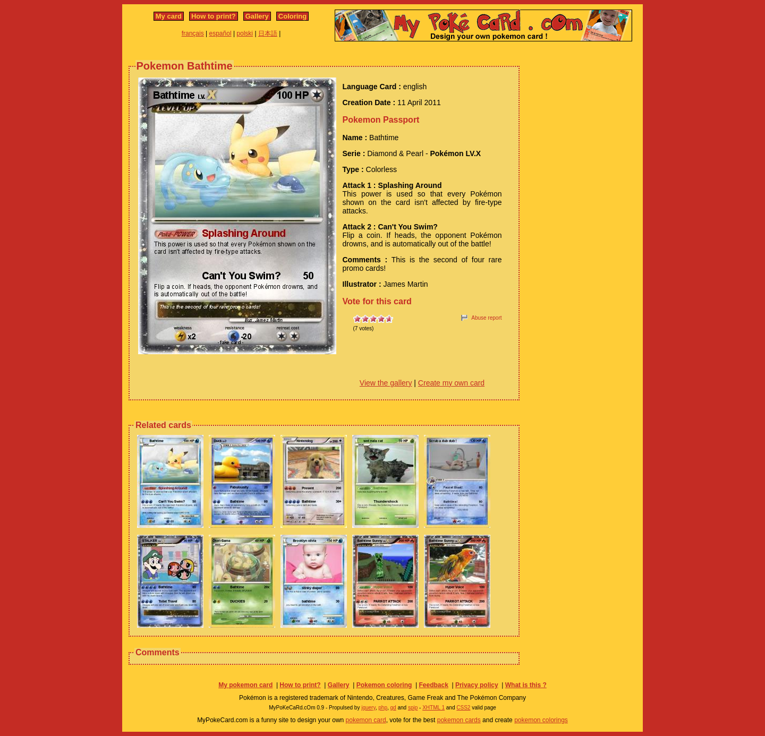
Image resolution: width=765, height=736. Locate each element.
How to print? (213, 16)
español (220, 33)
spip (413, 708)
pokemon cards (459, 720)
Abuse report (486, 318)
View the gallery (386, 383)
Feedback (433, 685)
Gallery (257, 16)
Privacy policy (476, 685)
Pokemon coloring (384, 685)
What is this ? (526, 685)
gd (393, 708)
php (382, 708)
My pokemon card (245, 685)
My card (169, 16)
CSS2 (463, 708)
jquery (368, 708)
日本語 (267, 33)
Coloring (292, 16)
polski (244, 33)
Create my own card (451, 383)
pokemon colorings (541, 720)
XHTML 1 (433, 708)
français (193, 33)
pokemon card (366, 720)
